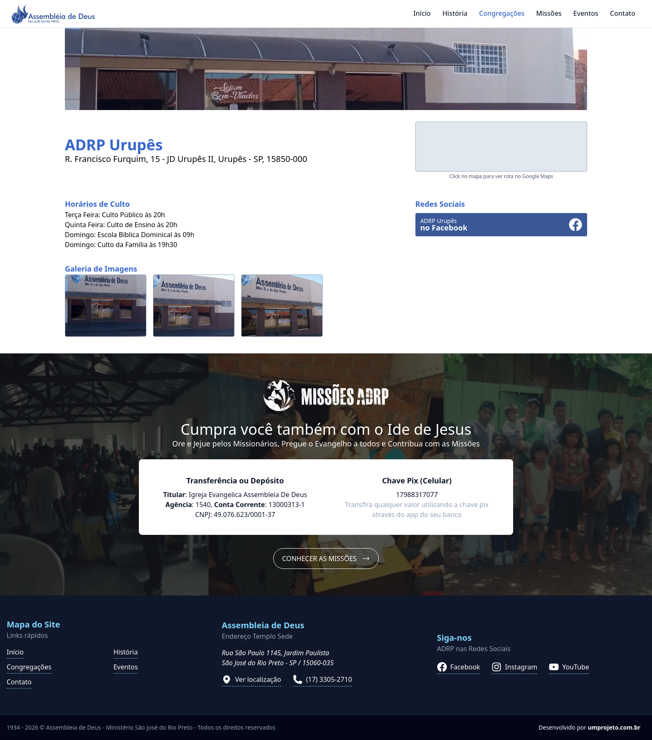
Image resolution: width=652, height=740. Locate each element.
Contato (622, 13)
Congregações (501, 13)
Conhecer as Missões (326, 558)
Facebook (458, 667)
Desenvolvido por (589, 727)
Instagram (514, 667)
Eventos (585, 13)
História (454, 13)
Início (422, 13)
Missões (548, 13)
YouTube (569, 667)
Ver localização (251, 679)
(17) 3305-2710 (322, 679)
